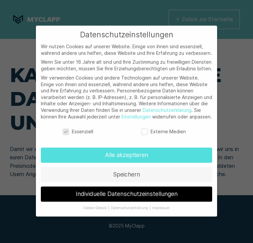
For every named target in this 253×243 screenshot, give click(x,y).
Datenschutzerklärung (167, 108)
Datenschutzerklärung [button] (130, 206)
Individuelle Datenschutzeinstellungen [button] (127, 192)
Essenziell (78, 130)
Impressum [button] (161, 206)
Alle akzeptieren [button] (126, 153)
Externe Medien (163, 130)
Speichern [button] (126, 172)
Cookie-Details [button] (95, 206)
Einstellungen (136, 114)
